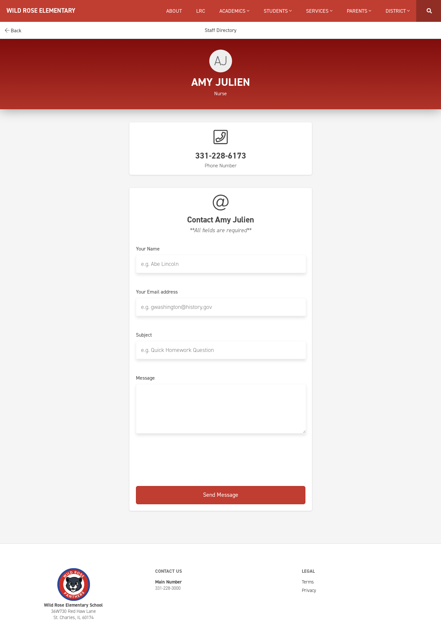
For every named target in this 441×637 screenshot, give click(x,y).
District (398, 11)
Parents (359, 11)
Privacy (309, 590)
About (174, 11)
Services (319, 11)
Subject (144, 335)
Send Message (220, 495)
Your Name (148, 248)
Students (278, 11)
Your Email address (157, 292)
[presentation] (220, 460)
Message (145, 378)
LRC (200, 11)
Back (13, 30)
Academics (234, 11)
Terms (308, 582)
